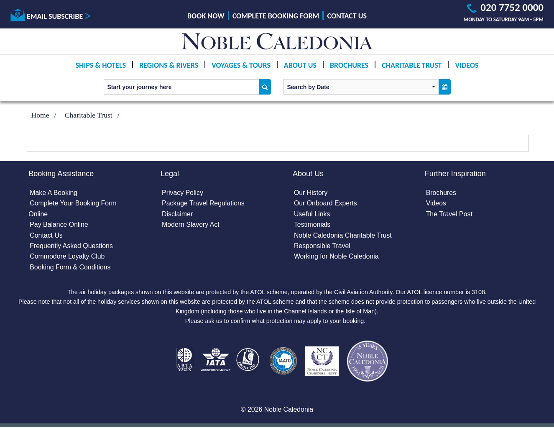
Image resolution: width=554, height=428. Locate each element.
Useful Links (312, 214)
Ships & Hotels (101, 65)
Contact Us (347, 16)
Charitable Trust (412, 65)
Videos (466, 65)
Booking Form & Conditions (70, 267)
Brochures (349, 65)
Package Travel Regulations (203, 203)
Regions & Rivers (168, 65)
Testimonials (312, 224)
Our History (311, 192)
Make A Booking (54, 192)
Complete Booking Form (275, 16)
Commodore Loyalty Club (67, 257)
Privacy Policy (183, 192)
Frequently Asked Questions (71, 246)
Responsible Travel (322, 246)
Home (40, 115)
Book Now (205, 16)
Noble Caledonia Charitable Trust (343, 235)
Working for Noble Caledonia (336, 257)
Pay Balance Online (59, 224)
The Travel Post (449, 214)
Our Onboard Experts (325, 203)
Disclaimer (177, 214)
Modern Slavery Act (191, 224)
